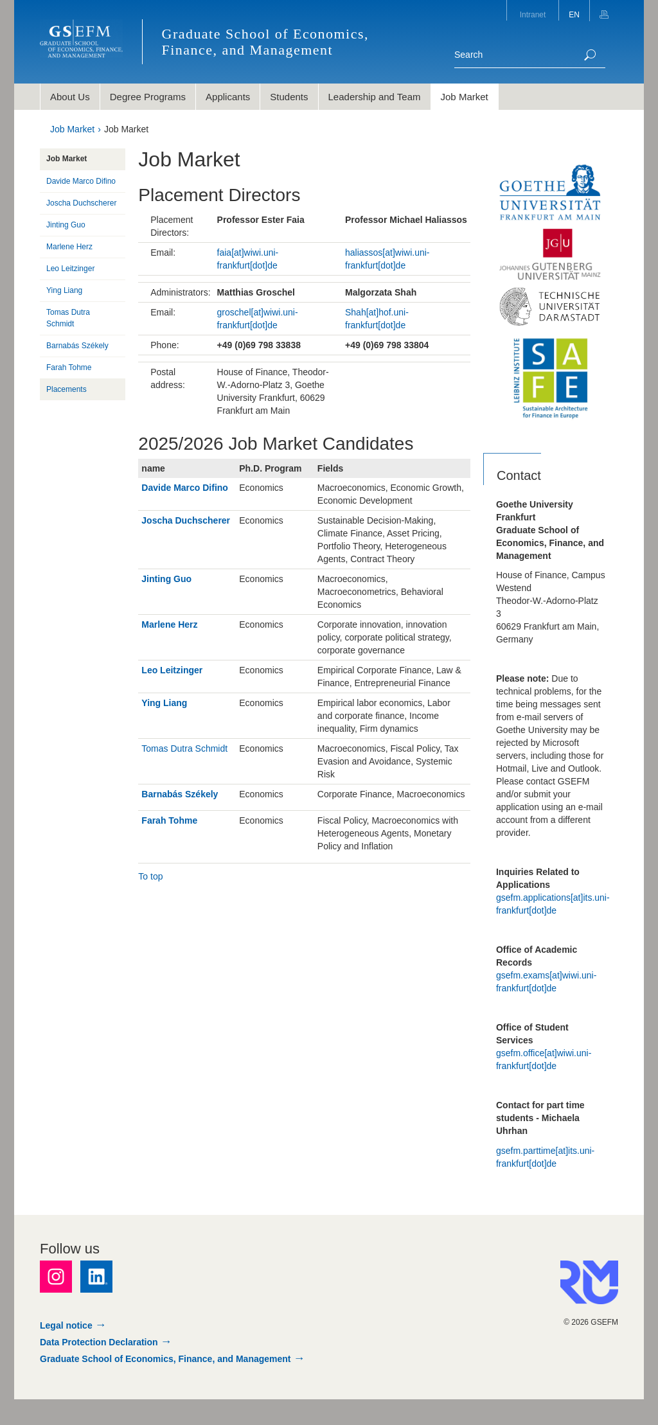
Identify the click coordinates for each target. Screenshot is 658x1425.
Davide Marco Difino (184, 487)
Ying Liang (164, 703)
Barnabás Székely (179, 794)
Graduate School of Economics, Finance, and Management (165, 1359)
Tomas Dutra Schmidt (184, 748)
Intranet (533, 14)
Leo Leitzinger (171, 670)
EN (574, 14)
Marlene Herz (169, 624)
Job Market (72, 129)
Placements (66, 389)
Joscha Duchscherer (185, 520)
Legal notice (66, 1325)
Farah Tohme (169, 820)
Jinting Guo (166, 579)
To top (150, 876)
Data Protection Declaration (99, 1342)
